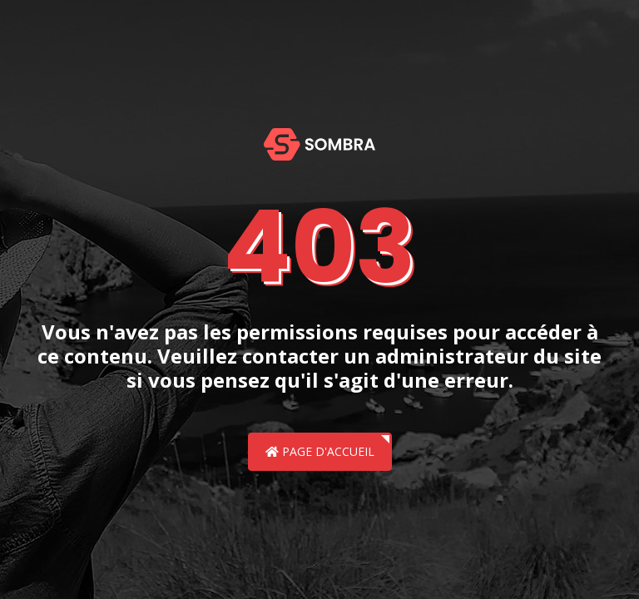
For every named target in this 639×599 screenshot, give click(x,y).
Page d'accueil (319, 451)
